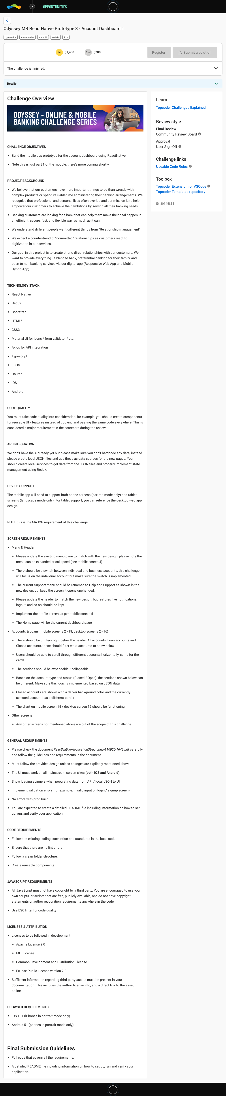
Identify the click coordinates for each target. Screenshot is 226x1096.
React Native (27, 37)
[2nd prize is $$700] (88, 52)
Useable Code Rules (172, 166)
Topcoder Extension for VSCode (181, 186)
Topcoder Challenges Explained (181, 107)
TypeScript (10, 37)
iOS (66, 37)
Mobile (55, 37)
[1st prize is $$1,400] (59, 52)
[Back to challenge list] (7, 20)
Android (43, 37)
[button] (216, 69)
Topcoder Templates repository (180, 191)
